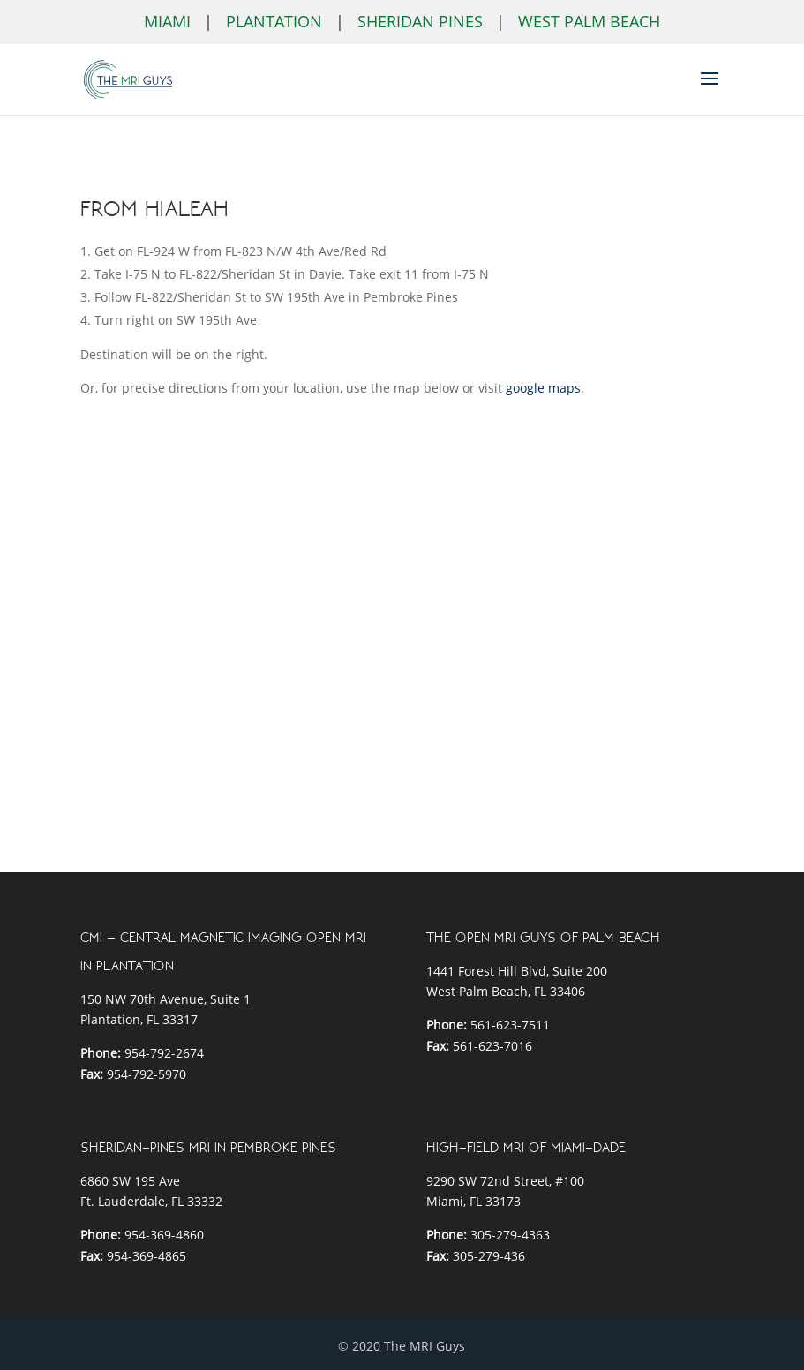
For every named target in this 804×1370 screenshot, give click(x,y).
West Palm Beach (589, 21)
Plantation (274, 21)
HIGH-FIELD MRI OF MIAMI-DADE (526, 1147)
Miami (167, 21)
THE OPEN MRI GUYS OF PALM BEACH (543, 937)
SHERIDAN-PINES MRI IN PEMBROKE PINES (208, 1147)
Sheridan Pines (420, 21)
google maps (543, 387)
